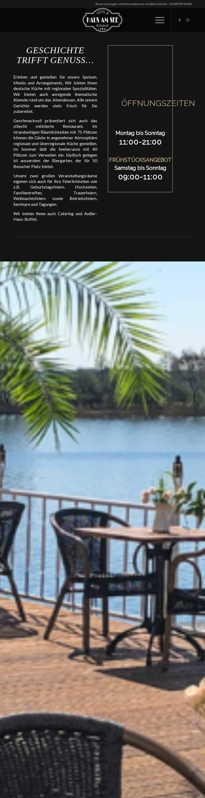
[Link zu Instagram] (188, 20)
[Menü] (157, 20)
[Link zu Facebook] (180, 20)
